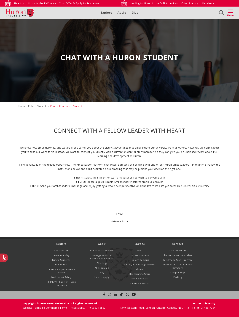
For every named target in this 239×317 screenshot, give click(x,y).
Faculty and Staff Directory (177, 260)
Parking (177, 277)
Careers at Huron (140, 283)
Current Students (140, 255)
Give (134, 12)
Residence (61, 264)
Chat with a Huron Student (178, 255)
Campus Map (177, 272)
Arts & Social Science (102, 250)
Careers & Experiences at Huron (61, 271)
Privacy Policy (96, 307)
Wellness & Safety (61, 277)
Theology (102, 263)
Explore (106, 12)
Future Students (37, 106)
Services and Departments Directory (178, 266)
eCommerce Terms (56, 307)
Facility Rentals (139, 278)
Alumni (140, 269)
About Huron (61, 250)
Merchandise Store (140, 274)
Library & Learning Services (139, 264)
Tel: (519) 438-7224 (204, 307)
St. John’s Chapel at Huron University (61, 283)
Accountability (61, 255)
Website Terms (32, 307)
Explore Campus (140, 260)
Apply (121, 12)
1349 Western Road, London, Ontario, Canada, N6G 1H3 (155, 307)
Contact (177, 244)
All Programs (102, 267)
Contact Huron (178, 250)
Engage (140, 244)
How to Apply (102, 277)
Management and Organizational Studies (102, 257)
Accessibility (78, 307)
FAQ (102, 272)
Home (22, 106)
